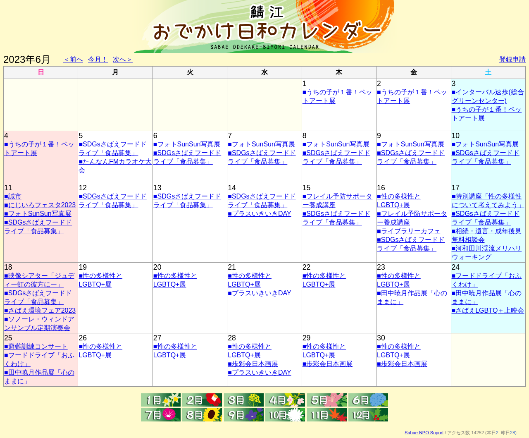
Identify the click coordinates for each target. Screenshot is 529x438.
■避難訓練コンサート (36, 346)
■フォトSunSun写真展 (187, 144)
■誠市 (12, 196)
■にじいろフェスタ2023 (40, 204)
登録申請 (512, 59)
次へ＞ (123, 59)
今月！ (98, 59)
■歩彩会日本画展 (253, 363)
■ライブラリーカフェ (409, 231)
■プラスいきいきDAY (259, 213)
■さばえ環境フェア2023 (40, 310)
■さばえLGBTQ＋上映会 (488, 310)
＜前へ (73, 59)
